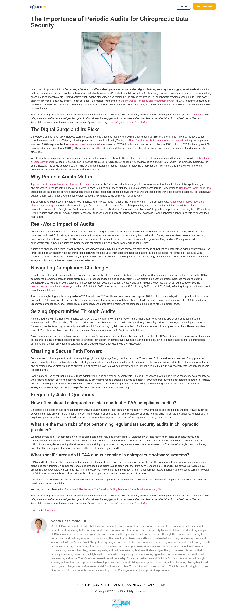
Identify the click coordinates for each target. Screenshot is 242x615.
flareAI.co (49, 510)
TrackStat (196, 114)
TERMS (161, 584)
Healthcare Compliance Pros (195, 188)
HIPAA (126, 584)
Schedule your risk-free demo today (128, 122)
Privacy (149, 584)
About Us (83, 584)
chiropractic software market (84, 144)
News (137, 584)
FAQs (116, 584)
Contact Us (101, 584)
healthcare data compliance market (50, 286)
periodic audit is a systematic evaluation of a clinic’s (62, 184)
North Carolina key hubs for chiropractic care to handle (159, 140)
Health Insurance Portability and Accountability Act (145, 100)
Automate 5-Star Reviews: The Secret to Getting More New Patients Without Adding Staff (114, 489)
